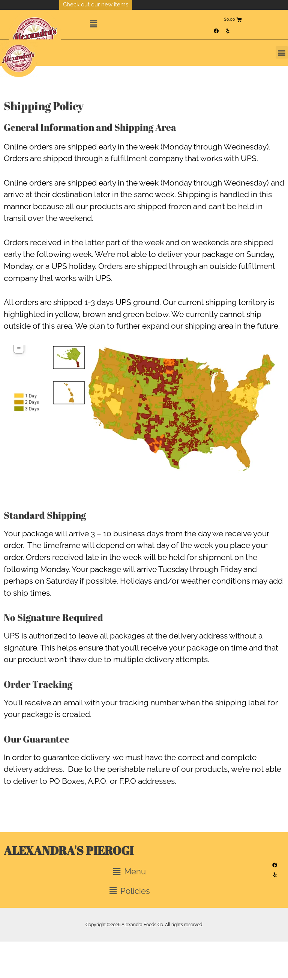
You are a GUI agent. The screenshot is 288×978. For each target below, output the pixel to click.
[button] (149, 24)
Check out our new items (95, 4)
